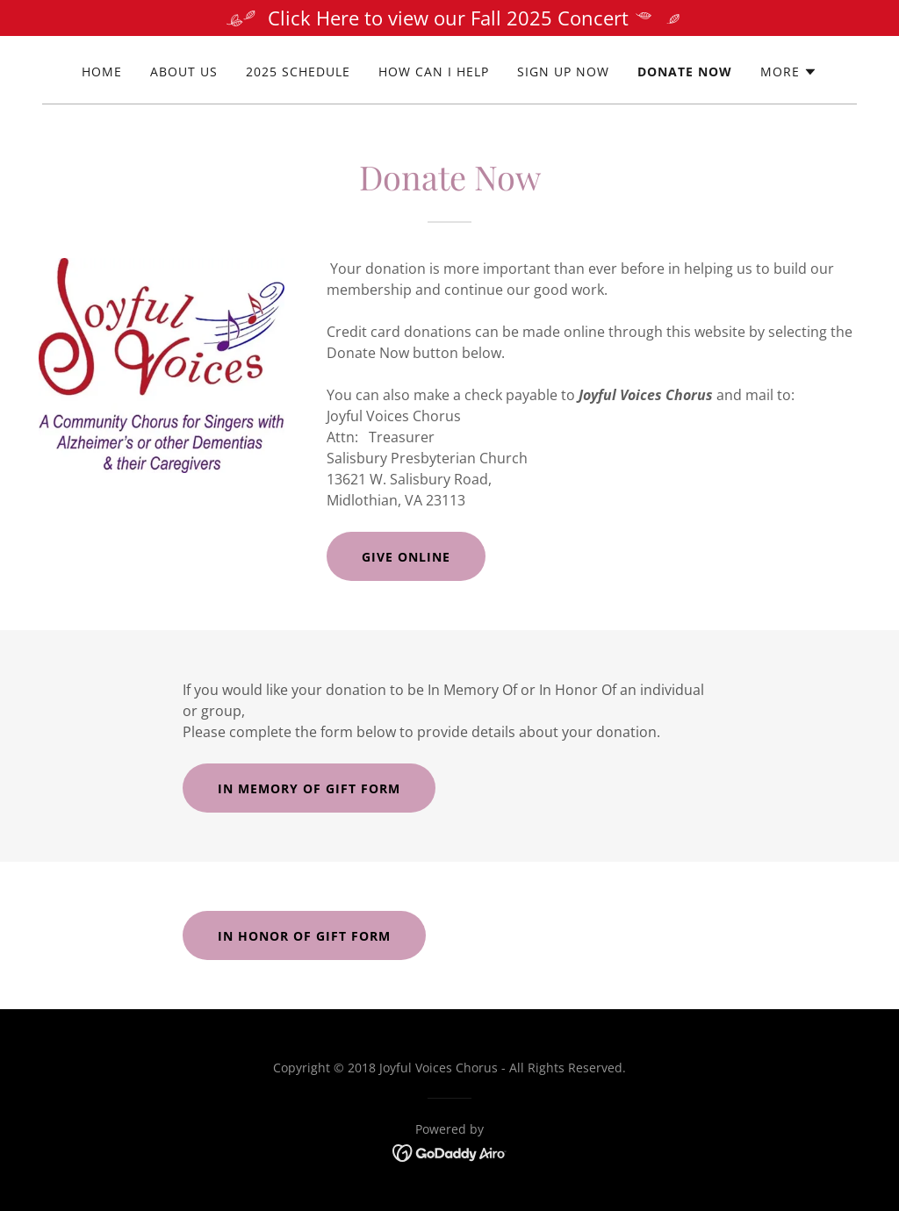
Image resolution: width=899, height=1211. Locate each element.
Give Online (406, 556)
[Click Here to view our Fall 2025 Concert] (449, 18)
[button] (788, 71)
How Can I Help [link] (433, 71)
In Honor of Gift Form (304, 936)
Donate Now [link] (684, 71)
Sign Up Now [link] (563, 71)
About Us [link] (184, 71)
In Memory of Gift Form (309, 788)
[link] (449, 1151)
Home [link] (102, 71)
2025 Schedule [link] (298, 71)
